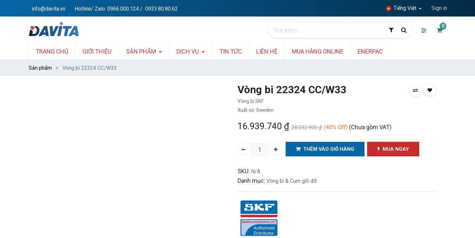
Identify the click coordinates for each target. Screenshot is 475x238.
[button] (415, 90)
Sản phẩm (40, 68)
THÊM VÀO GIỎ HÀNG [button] (325, 149)
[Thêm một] (276, 149)
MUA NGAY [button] (394, 149)
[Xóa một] (243, 149)
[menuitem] (58, 51)
